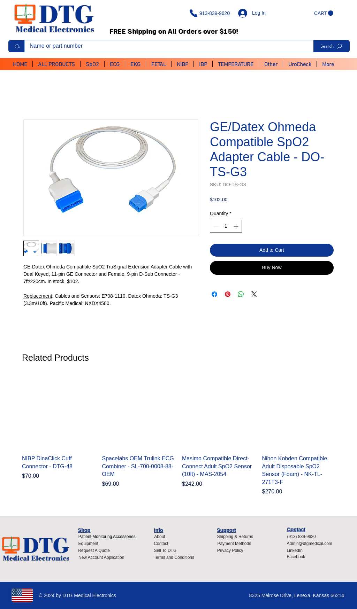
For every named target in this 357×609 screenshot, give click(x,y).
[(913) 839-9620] (303, 536)
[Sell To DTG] (165, 550)
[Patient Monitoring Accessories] (107, 536)
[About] (159, 536)
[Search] (331, 46)
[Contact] (161, 543)
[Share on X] (254, 294)
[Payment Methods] (234, 543)
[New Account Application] (101, 557)
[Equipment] (88, 543)
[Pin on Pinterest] (227, 294)
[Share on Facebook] (214, 294)
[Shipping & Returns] (235, 536)
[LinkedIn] (298, 550)
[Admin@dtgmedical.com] (311, 543)
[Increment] (236, 226)
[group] (178, 436)
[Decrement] (215, 226)
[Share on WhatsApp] (241, 294)
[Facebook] (298, 556)
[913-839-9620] (211, 13)
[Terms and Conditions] (176, 557)
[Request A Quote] (94, 550)
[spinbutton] (226, 226)
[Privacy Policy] (232, 550)
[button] (323, 13)
